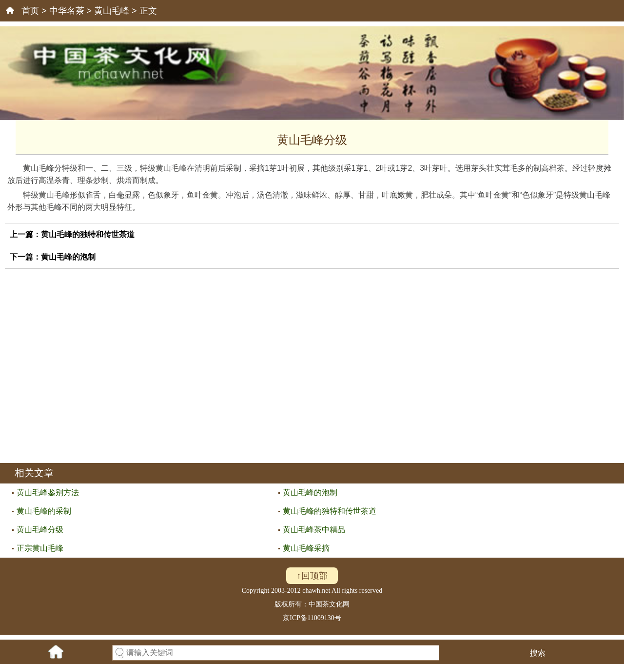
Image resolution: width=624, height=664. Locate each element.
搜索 (538, 653)
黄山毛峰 (111, 11)
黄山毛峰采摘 (306, 548)
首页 (30, 11)
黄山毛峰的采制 (44, 511)
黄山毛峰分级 (40, 529)
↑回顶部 (312, 576)
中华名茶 (66, 11)
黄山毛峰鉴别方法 (48, 492)
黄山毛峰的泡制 (68, 257)
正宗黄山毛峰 (40, 548)
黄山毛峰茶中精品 (314, 529)
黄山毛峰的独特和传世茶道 (88, 234)
